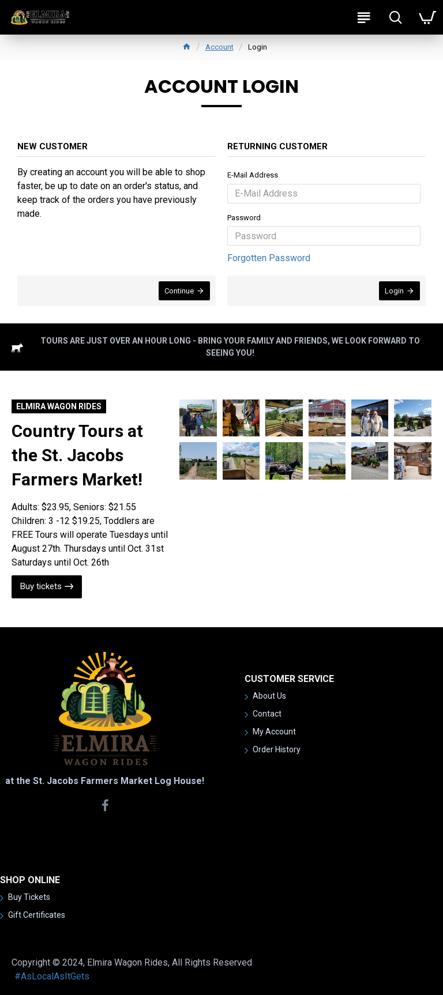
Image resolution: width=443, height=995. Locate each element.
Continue (179, 291)
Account (219, 47)
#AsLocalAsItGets (51, 976)
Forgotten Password (268, 257)
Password (244, 217)
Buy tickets (41, 586)
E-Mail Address (252, 175)
